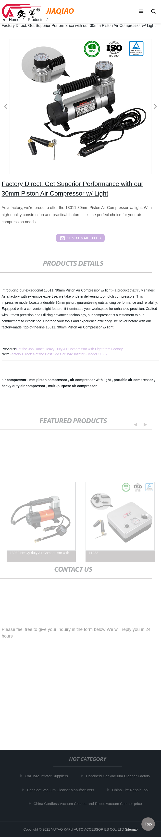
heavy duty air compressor (24, 386)
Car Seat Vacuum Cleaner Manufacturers (61, 790)
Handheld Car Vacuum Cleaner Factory (119, 776)
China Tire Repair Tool (131, 790)
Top (148, 823)
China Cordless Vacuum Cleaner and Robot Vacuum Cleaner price (88, 804)
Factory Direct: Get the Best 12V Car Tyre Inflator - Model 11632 (58, 354)
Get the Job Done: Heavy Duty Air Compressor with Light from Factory (69, 349)
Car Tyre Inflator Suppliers (47, 776)
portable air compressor (134, 380)
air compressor (14, 380)
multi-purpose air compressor (72, 386)
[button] (141, 12)
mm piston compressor (48, 380)
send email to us (80, 238)
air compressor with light (91, 380)
